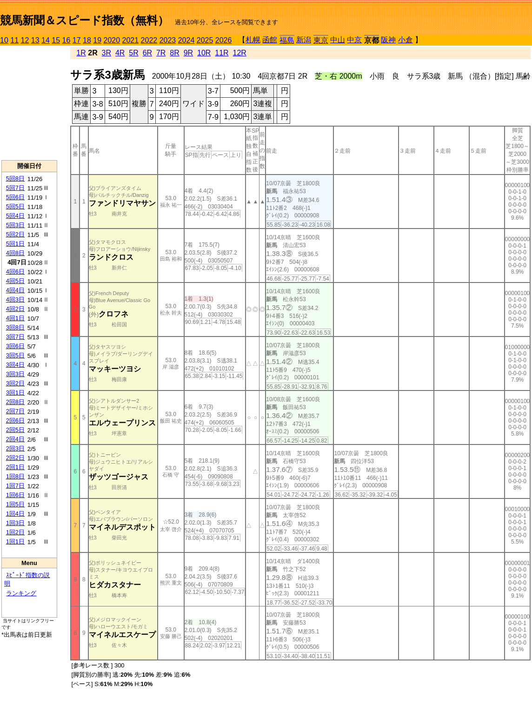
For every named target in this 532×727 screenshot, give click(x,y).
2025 (205, 40)
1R (81, 53)
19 (97, 40)
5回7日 (15, 187)
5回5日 (15, 206)
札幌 (253, 40)
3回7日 (15, 336)
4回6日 (15, 271)
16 (66, 40)
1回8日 (15, 476)
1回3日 (15, 522)
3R (106, 53)
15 (56, 40)
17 (77, 40)
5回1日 (15, 243)
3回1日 (15, 392)
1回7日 (15, 485)
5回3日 (15, 225)
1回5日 (15, 504)
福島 (286, 40)
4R (120, 53)
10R (204, 53)
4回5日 (15, 280)
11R (221, 53)
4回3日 (15, 299)
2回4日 (15, 439)
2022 (149, 40)
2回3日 (15, 448)
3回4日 (15, 364)
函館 (269, 40)
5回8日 (15, 178)
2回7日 (15, 411)
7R (161, 53)
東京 (320, 40)
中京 (354, 40)
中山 (337, 40)
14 (45, 40)
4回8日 (15, 252)
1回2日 (15, 532)
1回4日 (15, 513)
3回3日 (15, 373)
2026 (223, 40)
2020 (112, 40)
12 (25, 40)
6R (147, 53)
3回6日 (15, 346)
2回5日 (15, 429)
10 (4, 40)
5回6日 (15, 197)
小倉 (405, 40)
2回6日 (15, 420)
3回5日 (15, 355)
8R (174, 53)
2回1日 (15, 467)
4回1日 (15, 318)
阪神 (388, 40)
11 (14, 40)
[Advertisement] (29, 103)
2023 (168, 40)
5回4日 (15, 215)
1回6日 (15, 494)
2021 (130, 40)
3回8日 (15, 327)
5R (133, 53)
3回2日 (15, 383)
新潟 (303, 40)
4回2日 (15, 308)
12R (239, 53)
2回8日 (15, 401)
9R (188, 53)
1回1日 (15, 541)
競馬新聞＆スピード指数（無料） (84, 20)
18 (87, 40)
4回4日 (15, 290)
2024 (186, 40)
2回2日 (15, 457)
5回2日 (15, 234)
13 (35, 40)
